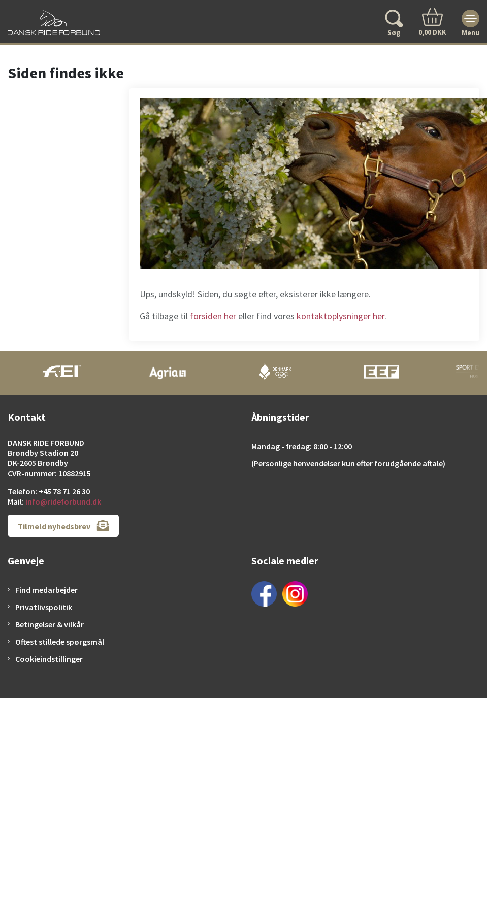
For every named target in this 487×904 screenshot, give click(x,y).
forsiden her (213, 316)
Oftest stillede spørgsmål (59, 642)
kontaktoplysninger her (340, 316)
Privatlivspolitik (43, 607)
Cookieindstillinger (49, 659)
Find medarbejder (46, 590)
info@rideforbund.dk (63, 501)
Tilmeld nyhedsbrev (63, 525)
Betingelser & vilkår (49, 624)
